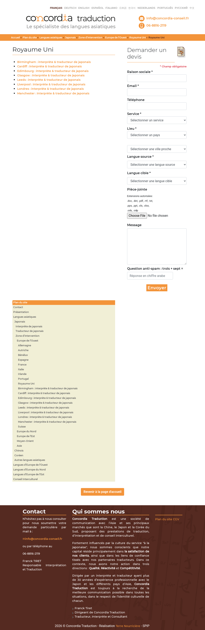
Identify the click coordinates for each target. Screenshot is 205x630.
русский (181, 7)
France (22, 364)
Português (165, 7)
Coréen (18, 455)
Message (132, 225)
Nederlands (146, 7)
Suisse (22, 426)
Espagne (23, 359)
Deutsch (70, 7)
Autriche (23, 350)
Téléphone (136, 100)
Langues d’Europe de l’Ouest (30, 464)
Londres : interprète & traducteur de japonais (50, 89)
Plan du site (30, 37)
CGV (176, 519)
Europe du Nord (26, 431)
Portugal (23, 378)
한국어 (132, 7)
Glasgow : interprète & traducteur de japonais (50, 75)
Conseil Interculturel (25, 479)
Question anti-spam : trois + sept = (155, 269)
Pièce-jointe (137, 189)
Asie (19, 445)
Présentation (21, 312)
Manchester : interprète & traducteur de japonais (53, 93)
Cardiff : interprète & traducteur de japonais (49, 66)
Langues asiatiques (50, 37)
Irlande (22, 373)
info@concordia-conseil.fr (43, 539)
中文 (192, 7)
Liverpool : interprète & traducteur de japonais (51, 84)
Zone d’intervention (90, 37)
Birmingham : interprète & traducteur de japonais (54, 62)
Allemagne (24, 345)
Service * (134, 114)
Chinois (18, 450)
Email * (133, 86)
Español (97, 7)
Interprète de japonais (29, 326)
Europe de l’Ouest (116, 37)
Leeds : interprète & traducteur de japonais (48, 80)
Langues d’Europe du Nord (29, 469)
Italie (21, 369)
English (83, 7)
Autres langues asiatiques (29, 459)
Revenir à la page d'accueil (102, 492)
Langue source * (140, 157)
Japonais (70, 37)
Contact (18, 307)
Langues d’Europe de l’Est (28, 474)
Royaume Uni (137, 37)
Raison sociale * (140, 72)
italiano (111, 7)
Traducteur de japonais (29, 330)
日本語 (123, 7)
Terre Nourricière (128, 626)
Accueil (15, 37)
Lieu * (132, 129)
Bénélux (23, 354)
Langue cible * (139, 173)
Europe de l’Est (26, 436)
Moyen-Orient (25, 440)
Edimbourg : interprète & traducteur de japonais (52, 71)
